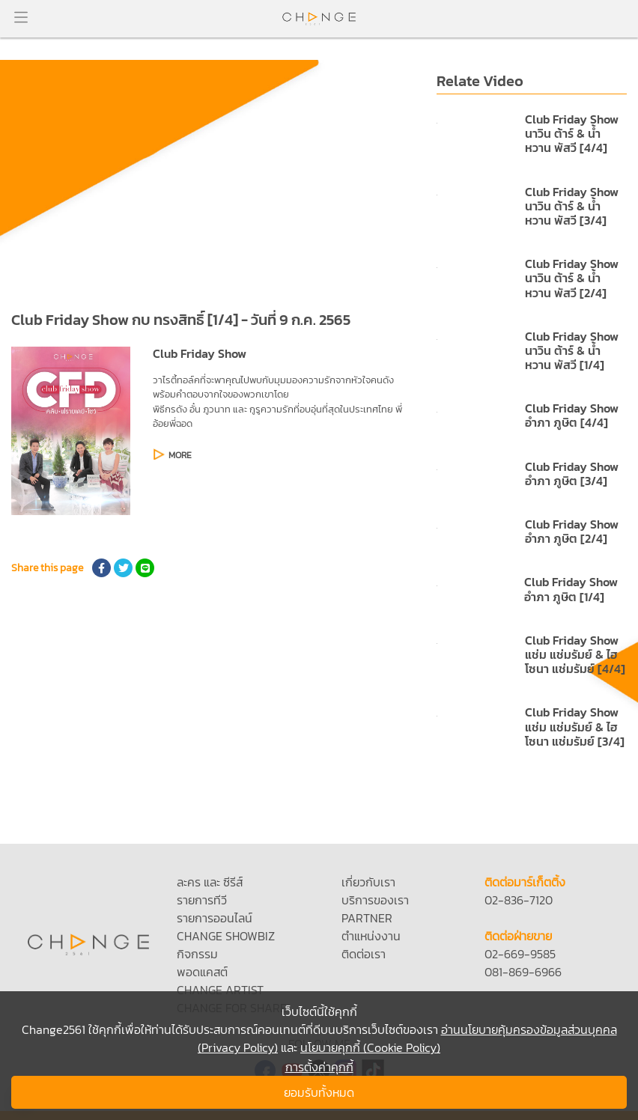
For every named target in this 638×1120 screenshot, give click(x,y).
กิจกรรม (197, 954)
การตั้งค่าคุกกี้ (319, 1067)
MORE (180, 455)
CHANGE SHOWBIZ (226, 936)
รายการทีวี (202, 900)
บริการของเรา (375, 900)
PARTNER (366, 918)
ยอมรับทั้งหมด (319, 1092)
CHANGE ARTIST (220, 990)
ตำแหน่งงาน (371, 936)
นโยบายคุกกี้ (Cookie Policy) (370, 1047)
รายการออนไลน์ (214, 918)
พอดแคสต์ (202, 972)
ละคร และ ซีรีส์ (210, 882)
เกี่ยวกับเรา (368, 882)
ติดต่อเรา (363, 954)
